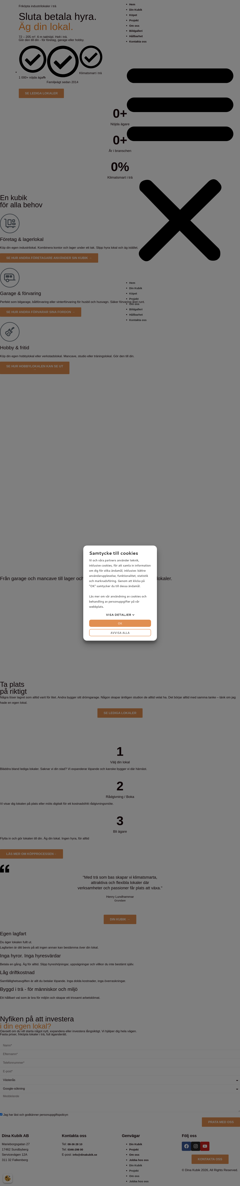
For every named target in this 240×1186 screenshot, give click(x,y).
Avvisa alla (120, 633)
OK (120, 623)
